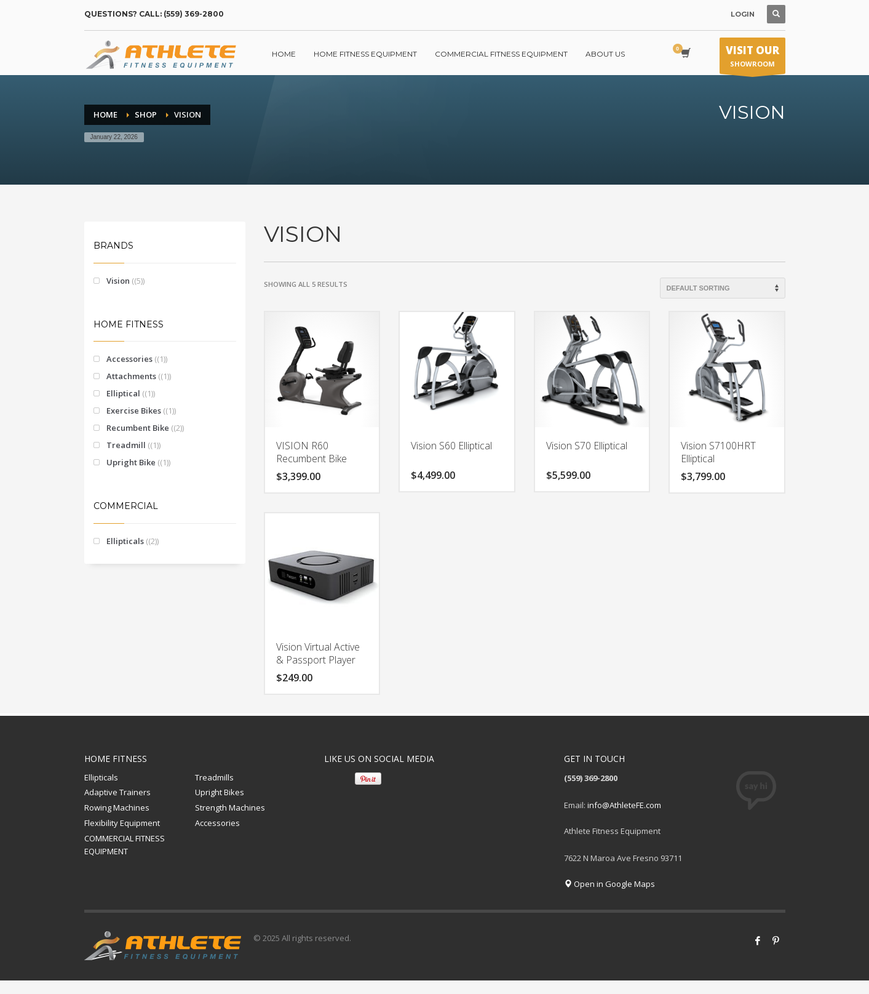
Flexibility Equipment (122, 822)
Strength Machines (230, 807)
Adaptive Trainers (117, 792)
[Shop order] (722, 288)
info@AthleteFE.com (624, 805)
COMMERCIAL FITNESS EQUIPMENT (124, 845)
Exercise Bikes (133, 410)
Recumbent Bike (137, 427)
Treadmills (214, 777)
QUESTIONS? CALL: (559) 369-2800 (154, 13)
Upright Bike (131, 462)
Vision (118, 280)
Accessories (129, 358)
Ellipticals (125, 541)
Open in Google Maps (609, 883)
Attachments (131, 376)
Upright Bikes (219, 792)
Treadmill (126, 445)
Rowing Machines (116, 807)
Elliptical (123, 393)
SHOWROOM (752, 58)
